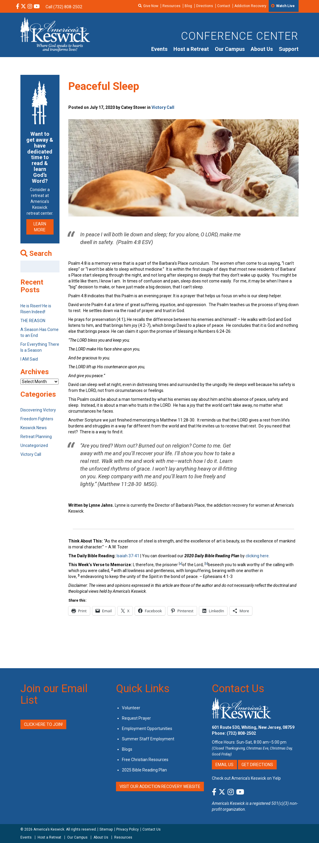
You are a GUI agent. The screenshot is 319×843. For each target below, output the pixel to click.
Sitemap (106, 829)
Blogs (127, 749)
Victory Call (163, 107)
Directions (204, 6)
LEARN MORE (39, 227)
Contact (223, 6)
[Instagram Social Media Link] (30, 6)
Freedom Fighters (36, 418)
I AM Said (29, 359)
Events (159, 49)
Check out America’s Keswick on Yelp (246, 778)
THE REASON (32, 320)
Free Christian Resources (145, 759)
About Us (262, 49)
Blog (188, 6)
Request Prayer (136, 718)
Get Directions (257, 764)
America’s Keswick (48, 829)
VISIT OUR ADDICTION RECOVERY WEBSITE (160, 786)
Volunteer (131, 707)
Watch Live (285, 6)
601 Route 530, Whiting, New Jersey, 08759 (253, 727)
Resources (171, 6)
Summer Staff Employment (148, 739)
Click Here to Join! (43, 724)
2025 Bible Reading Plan (144, 770)
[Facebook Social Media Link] (17, 6)
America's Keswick (228, 803)
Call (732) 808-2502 (64, 6)
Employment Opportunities (147, 728)
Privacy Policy (127, 829)
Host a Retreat (191, 49)
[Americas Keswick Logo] (55, 34)
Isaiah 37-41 (128, 555)
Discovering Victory (38, 410)
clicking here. (258, 555)
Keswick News (33, 427)
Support (289, 49)
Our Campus (230, 49)
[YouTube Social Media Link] (37, 6)
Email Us (224, 764)
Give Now (150, 6)
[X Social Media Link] (23, 6)
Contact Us (238, 688)
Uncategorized (34, 445)
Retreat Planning (36, 436)
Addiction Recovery (250, 6)
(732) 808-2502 (241, 733)
